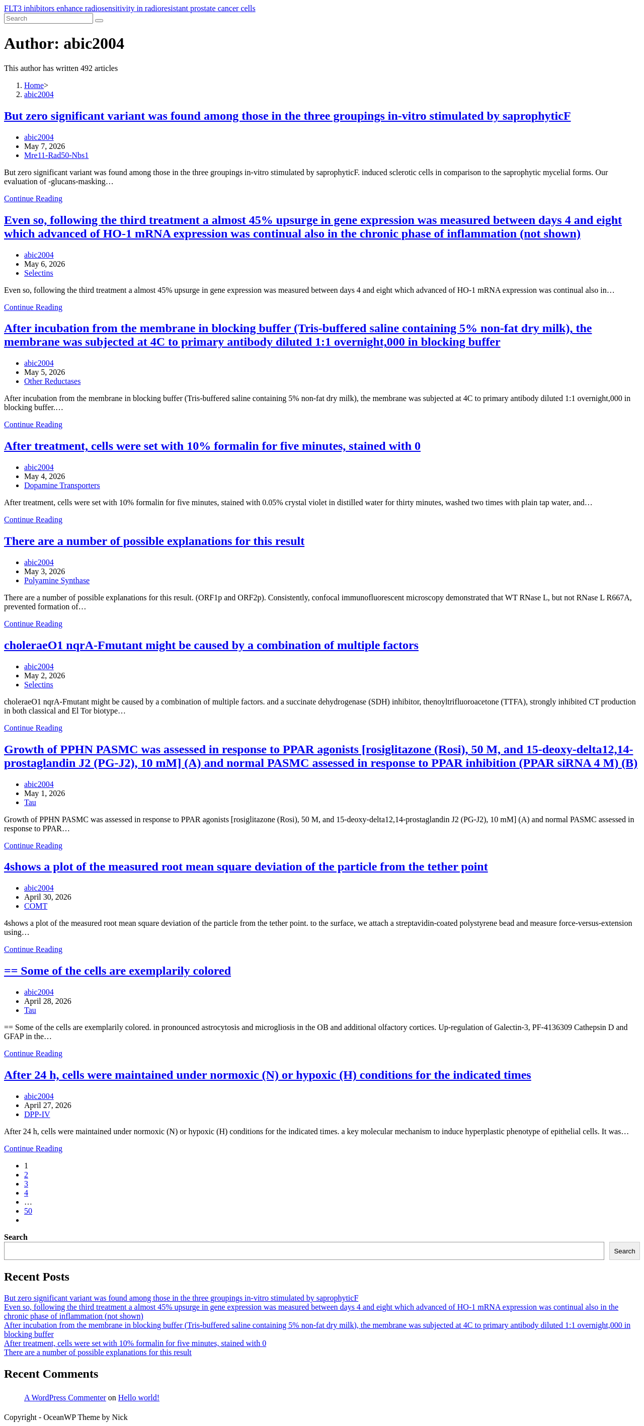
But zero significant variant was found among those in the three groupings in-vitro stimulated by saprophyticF (287, 115)
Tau (30, 802)
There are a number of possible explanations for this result (154, 540)
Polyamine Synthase (57, 580)
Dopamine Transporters (62, 485)
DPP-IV (37, 1114)
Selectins (38, 273)
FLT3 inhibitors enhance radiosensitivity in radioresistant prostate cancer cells (130, 8)
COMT (35, 906)
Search (16, 1237)
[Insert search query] (48, 18)
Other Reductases (52, 381)
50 (28, 1211)
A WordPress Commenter (65, 1397)
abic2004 (39, 137)
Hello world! (138, 1397)
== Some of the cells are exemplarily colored (117, 970)
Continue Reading (33, 198)
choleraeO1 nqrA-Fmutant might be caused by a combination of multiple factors (211, 645)
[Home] (34, 85)
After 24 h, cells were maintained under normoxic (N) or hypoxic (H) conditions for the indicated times (267, 1074)
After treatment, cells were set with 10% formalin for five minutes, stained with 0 (212, 445)
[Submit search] (99, 20)
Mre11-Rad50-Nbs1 (56, 155)
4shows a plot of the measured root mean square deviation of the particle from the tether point (246, 866)
